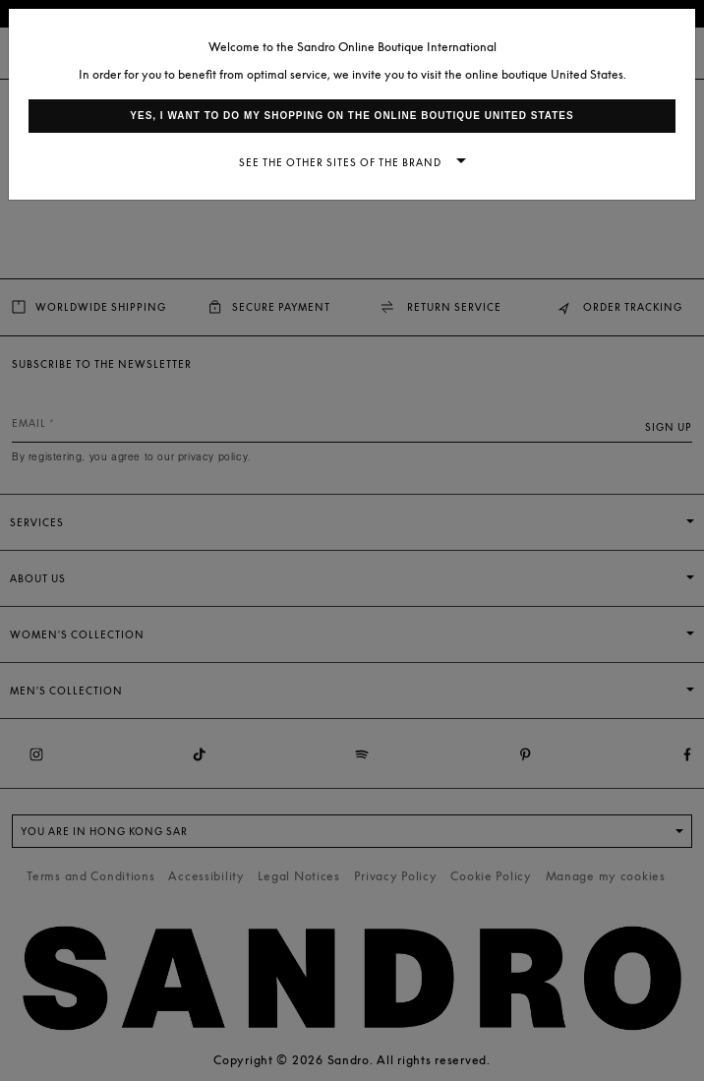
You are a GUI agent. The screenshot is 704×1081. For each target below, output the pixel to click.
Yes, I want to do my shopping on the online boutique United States (351, 115)
